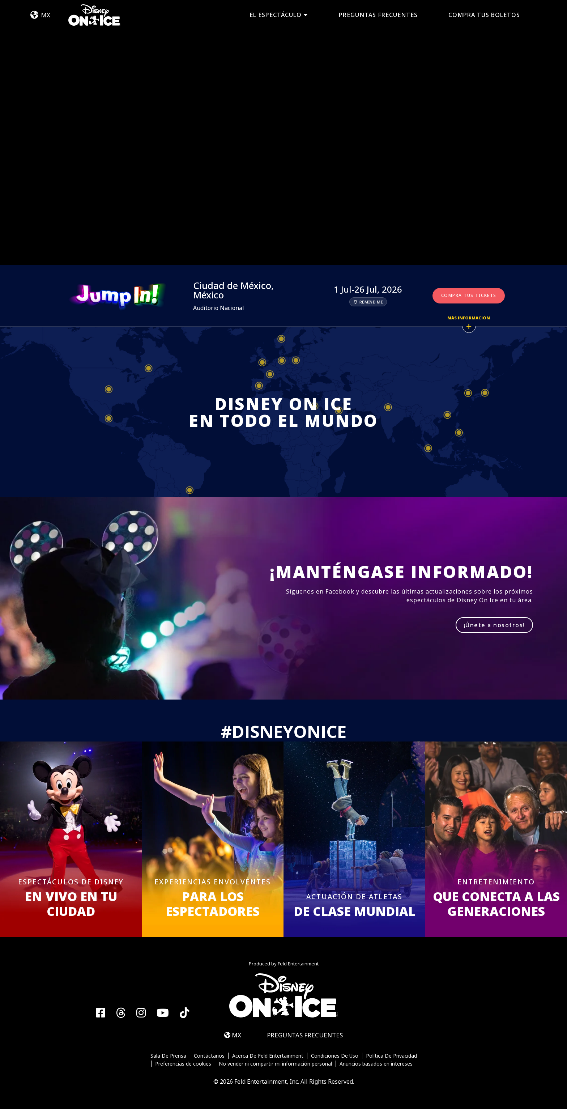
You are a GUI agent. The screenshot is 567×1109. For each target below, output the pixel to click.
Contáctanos (209, 1056)
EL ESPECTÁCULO (276, 15)
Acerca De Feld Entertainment (267, 1056)
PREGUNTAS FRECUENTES (378, 15)
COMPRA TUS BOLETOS (484, 15)
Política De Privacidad (391, 1056)
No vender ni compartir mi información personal (275, 1064)
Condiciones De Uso (334, 1056)
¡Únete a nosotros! (494, 625)
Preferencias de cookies (183, 1064)
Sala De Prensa (168, 1056)
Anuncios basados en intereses (376, 1064)
